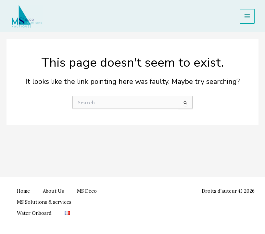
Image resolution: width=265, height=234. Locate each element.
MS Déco (87, 191)
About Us (53, 191)
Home (23, 191)
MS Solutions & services (44, 202)
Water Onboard (34, 213)
